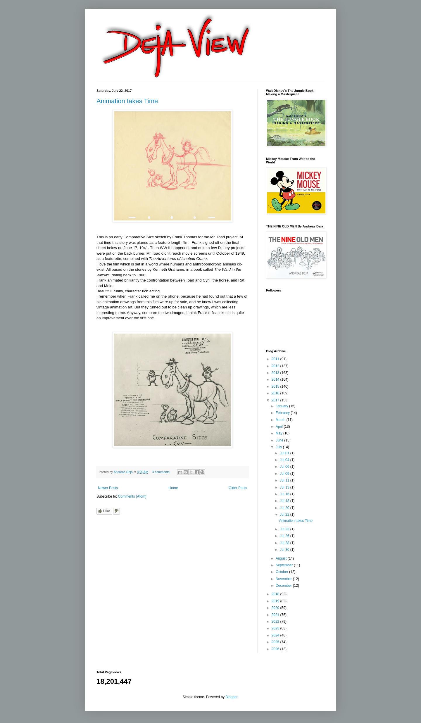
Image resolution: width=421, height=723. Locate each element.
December (284, 586)
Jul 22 (285, 515)
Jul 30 (285, 550)
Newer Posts (108, 488)
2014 (276, 379)
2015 (276, 386)
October (282, 572)
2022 (276, 622)
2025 (276, 642)
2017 (276, 400)
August (282, 558)
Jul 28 (285, 543)
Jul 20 (285, 508)
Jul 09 (285, 474)
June (280, 440)
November (284, 579)
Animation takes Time (127, 101)
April (280, 427)
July (279, 447)
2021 (276, 615)
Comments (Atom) (132, 496)
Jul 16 (285, 494)
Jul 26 (285, 536)
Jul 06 (285, 467)
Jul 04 (285, 460)
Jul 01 (285, 453)
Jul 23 (285, 529)
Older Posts (238, 488)
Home (173, 488)
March (281, 420)
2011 (276, 359)
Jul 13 (285, 487)
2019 (276, 601)
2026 (276, 649)
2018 (276, 594)
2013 (276, 373)
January (282, 406)
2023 (276, 628)
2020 (276, 608)
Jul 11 (285, 480)
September (285, 565)
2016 (276, 393)
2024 (276, 635)
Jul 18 (285, 501)
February (283, 413)
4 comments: (161, 472)
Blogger (231, 697)
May (279, 433)
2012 (276, 366)
